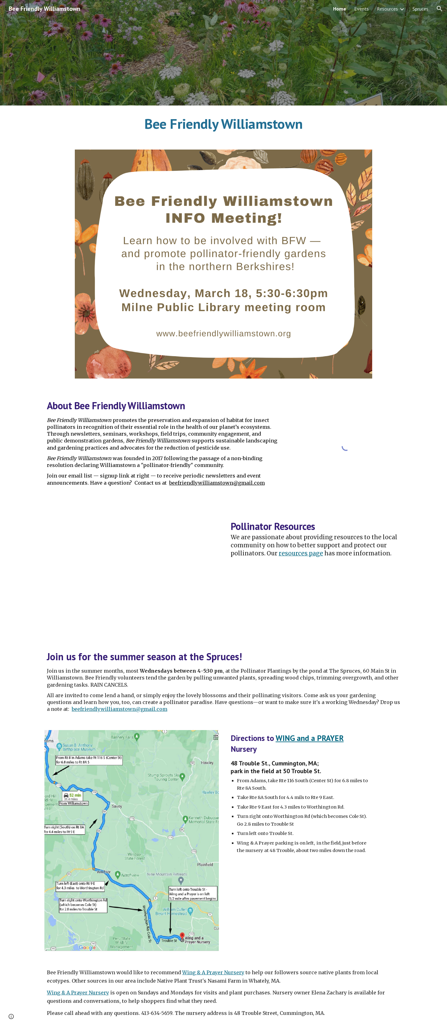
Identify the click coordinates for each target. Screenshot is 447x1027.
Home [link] (339, 9)
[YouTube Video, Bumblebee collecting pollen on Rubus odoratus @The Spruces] (131, 573)
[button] (439, 8)
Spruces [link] (420, 9)
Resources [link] (387, 9)
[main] (223, 124)
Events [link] (361, 9)
